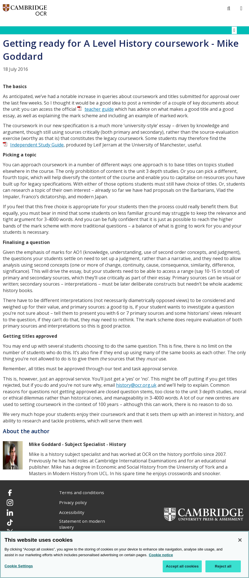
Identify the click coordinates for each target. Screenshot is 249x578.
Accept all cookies (182, 566)
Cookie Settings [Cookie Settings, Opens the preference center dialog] (19, 566)
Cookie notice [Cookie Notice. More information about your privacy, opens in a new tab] (161, 555)
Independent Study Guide (37, 145)
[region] (124, 554)
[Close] (240, 540)
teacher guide (99, 109)
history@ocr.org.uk (136, 385)
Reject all (223, 566)
